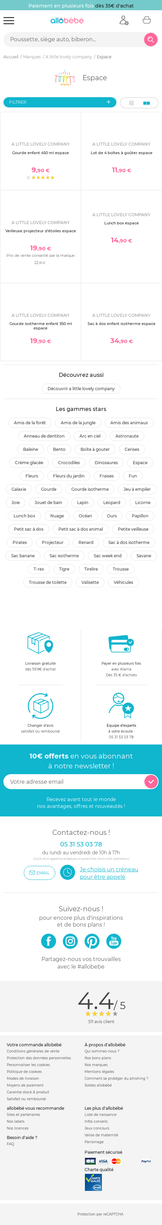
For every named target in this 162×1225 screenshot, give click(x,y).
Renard (85, 542)
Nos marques (96, 1065)
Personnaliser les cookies (28, 1065)
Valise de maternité (101, 1135)
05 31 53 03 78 (121, 737)
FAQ (10, 1144)
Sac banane (23, 555)
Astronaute (127, 436)
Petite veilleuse (133, 529)
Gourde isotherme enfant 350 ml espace (41, 325)
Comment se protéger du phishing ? (116, 1078)
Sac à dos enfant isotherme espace (122, 323)
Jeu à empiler (137, 489)
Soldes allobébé (98, 1085)
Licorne (142, 502)
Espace (140, 462)
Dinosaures (106, 462)
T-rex (39, 569)
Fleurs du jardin (69, 475)
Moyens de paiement (25, 1085)
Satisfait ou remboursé (26, 1099)
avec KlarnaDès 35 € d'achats (121, 653)
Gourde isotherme (90, 489)
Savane (144, 555)
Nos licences (18, 1128)
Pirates (20, 542)
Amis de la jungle (78, 422)
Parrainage (94, 1142)
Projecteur (53, 542)
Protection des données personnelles (39, 1058)
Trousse (121, 569)
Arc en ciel (90, 436)
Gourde (48, 489)
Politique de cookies (24, 1071)
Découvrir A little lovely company (81, 388)
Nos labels (15, 1121)
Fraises (107, 475)
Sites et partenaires (23, 1114)
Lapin (82, 502)
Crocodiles (69, 462)
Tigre (64, 569)
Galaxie (19, 489)
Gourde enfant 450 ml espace (40, 152)
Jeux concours (97, 1128)
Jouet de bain (48, 502)
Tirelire (91, 569)
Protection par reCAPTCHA (100, 1214)
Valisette (90, 582)
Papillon (140, 515)
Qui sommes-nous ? (102, 1051)
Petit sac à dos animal (80, 529)
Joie (16, 502)
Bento (59, 449)
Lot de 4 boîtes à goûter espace (121, 152)
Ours (112, 515)
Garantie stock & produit (28, 1092)
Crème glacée (29, 462)
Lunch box (24, 515)
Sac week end (108, 555)
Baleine (30, 449)
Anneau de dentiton (44, 436)
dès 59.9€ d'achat (40, 653)
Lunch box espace (121, 223)
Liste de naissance (100, 1114)
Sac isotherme (64, 555)
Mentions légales (99, 1071)
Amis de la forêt (30, 422)
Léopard (111, 502)
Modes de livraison (23, 1078)
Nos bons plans (98, 1058)
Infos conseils (96, 1121)
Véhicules (123, 582)
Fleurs (31, 475)
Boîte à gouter (95, 449)
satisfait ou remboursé (40, 713)
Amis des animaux (129, 422)
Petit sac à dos (28, 529)
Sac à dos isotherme (128, 542)
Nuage (57, 515)
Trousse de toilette (48, 582)
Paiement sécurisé (103, 1152)
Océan (85, 515)
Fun (133, 475)
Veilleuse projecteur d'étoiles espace (40, 230)
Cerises (132, 449)
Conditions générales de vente (33, 1051)
